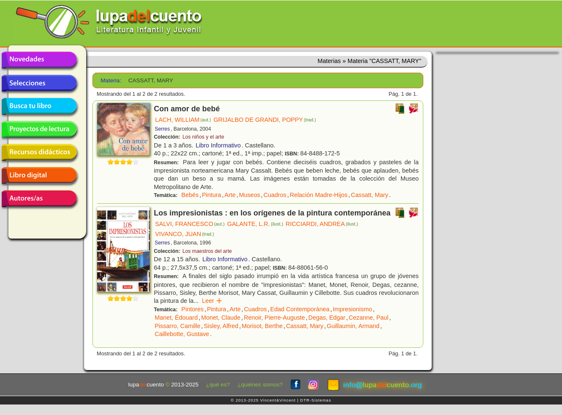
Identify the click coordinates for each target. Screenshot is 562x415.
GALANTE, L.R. (255, 224)
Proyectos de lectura (39, 129)
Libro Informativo (218, 145)
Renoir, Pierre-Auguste (274, 317)
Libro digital (39, 175)
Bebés (190, 195)
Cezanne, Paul (368, 317)
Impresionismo (352, 309)
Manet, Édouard (176, 317)
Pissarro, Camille (178, 326)
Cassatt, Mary (369, 195)
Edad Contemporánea (300, 309)
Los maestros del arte (207, 251)
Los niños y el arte (203, 137)
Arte (229, 195)
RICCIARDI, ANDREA (322, 224)
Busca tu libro (39, 106)
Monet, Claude (220, 317)
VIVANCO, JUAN (184, 234)
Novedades (39, 60)
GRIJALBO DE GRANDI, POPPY (265, 119)
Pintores (193, 309)
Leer (212, 300)
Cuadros (275, 195)
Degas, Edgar (327, 317)
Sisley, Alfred (221, 326)
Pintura (211, 195)
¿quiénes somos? (259, 384)
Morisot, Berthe (262, 326)
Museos (249, 195)
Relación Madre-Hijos (319, 195)
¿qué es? (218, 384)
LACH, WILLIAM (183, 119)
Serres (162, 129)
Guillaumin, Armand (353, 326)
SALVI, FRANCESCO (189, 224)
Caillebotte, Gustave (182, 334)
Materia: (110, 80)
